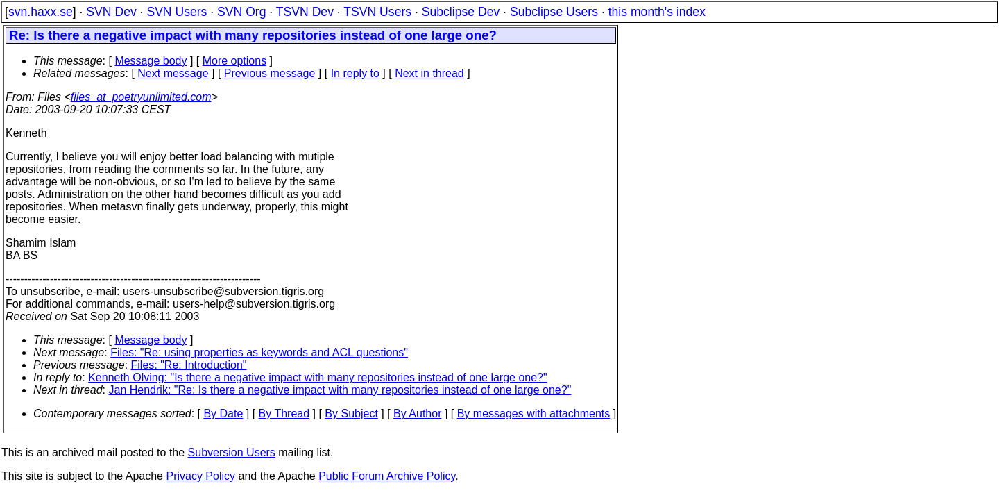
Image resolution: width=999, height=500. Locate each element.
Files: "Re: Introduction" (189, 365)
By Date (223, 413)
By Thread (284, 413)
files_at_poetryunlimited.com (141, 97)
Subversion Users (231, 452)
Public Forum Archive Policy (386, 476)
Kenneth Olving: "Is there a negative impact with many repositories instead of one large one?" (317, 377)
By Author (417, 413)
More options (235, 61)
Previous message (270, 73)
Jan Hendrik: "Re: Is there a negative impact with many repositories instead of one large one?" (340, 390)
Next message (172, 73)
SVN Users (176, 12)
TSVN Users (377, 12)
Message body (150, 61)
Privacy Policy (200, 476)
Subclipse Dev (461, 12)
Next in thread (429, 73)
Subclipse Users (554, 12)
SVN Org (241, 12)
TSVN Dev (305, 12)
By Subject (351, 413)
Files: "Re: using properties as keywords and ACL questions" (259, 352)
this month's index (657, 12)
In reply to (355, 73)
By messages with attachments (533, 413)
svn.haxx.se (40, 12)
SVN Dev (111, 12)
